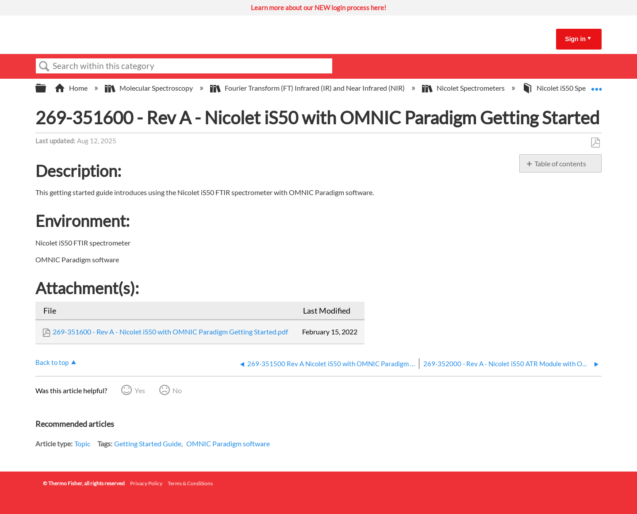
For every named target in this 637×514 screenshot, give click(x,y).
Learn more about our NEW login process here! (318, 8)
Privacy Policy (146, 483)
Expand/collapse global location (596, 85)
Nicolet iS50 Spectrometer (570, 88)
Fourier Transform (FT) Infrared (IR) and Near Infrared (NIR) (308, 88)
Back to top (52, 362)
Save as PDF (595, 143)
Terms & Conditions (190, 483)
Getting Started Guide (147, 443)
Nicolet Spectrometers (464, 88)
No (177, 390)
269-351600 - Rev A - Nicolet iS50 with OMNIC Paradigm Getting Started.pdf (170, 331)
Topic (82, 443)
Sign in (575, 38)
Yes (139, 390)
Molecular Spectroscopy (149, 88)
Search (44, 66)
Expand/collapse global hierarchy (46, 88)
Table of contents (560, 163)
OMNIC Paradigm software (228, 443)
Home (71, 88)
